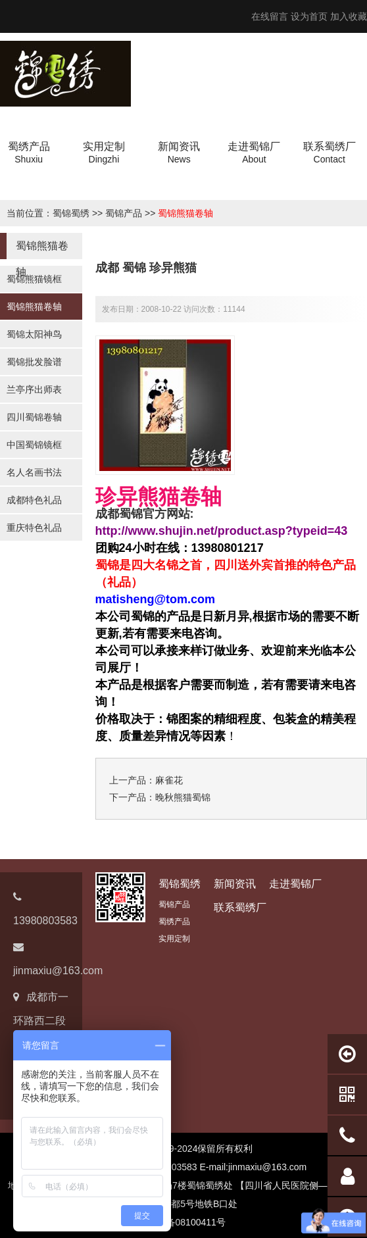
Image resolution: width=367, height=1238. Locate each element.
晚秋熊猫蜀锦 (182, 797)
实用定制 (174, 938)
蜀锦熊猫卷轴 (185, 213)
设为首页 (309, 16)
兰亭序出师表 (34, 389)
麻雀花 (169, 780)
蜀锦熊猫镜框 (34, 279)
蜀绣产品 (174, 921)
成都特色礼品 (34, 500)
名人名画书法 (34, 472)
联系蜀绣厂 (240, 907)
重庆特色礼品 (34, 527)
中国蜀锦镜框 (34, 444)
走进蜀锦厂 (295, 883)
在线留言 (269, 16)
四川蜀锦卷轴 (34, 417)
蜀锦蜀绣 (71, 213)
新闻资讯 (235, 883)
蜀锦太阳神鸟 (34, 334)
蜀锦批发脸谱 (34, 362)
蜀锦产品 (123, 213)
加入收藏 (348, 16)
